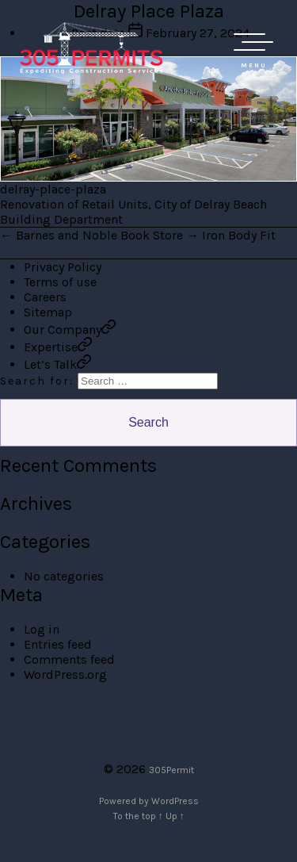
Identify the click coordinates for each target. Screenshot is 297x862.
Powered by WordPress (149, 800)
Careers (45, 297)
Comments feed (69, 659)
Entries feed (58, 644)
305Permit (171, 770)
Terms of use (60, 281)
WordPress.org (65, 674)
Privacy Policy (62, 266)
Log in (41, 629)
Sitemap (48, 312)
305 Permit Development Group (91, 47)
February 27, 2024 (197, 32)
